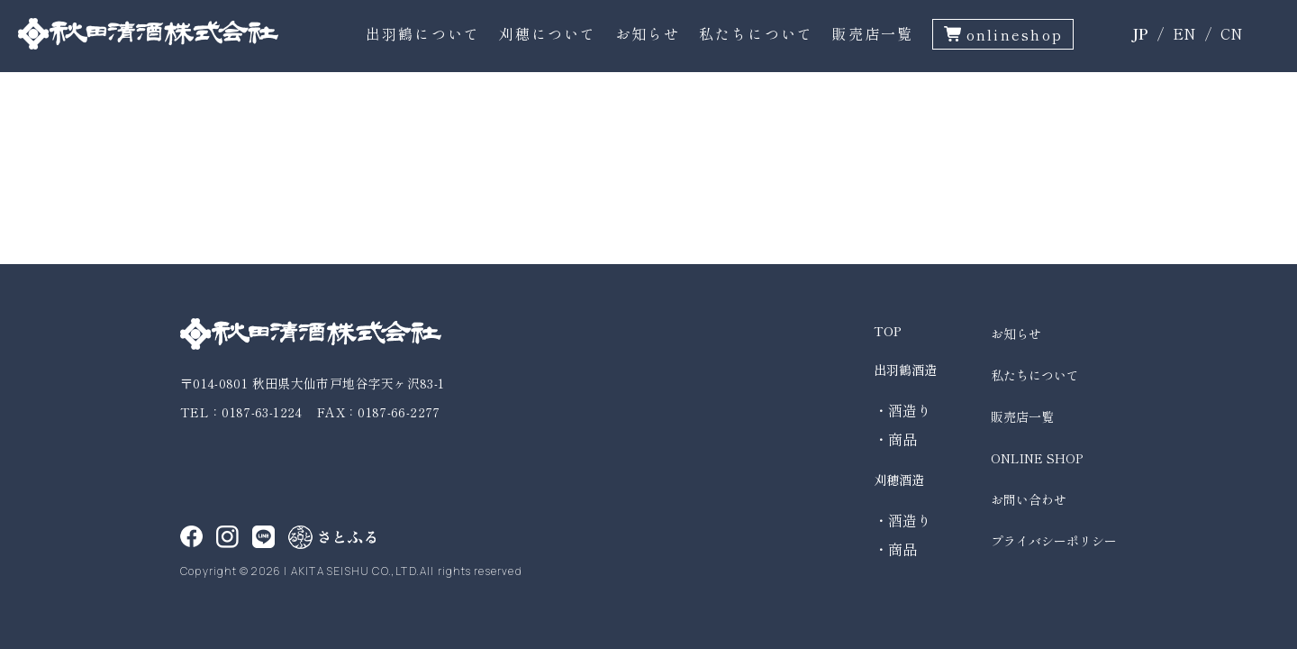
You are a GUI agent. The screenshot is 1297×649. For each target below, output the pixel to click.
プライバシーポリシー (1054, 541)
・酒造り (902, 410)
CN (1231, 33)
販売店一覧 (872, 33)
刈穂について (547, 33)
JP (1139, 33)
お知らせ (648, 33)
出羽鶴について (423, 33)
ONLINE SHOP (1037, 458)
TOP (888, 331)
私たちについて (756, 33)
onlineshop (1014, 34)
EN (1184, 33)
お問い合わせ (1028, 499)
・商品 (895, 439)
